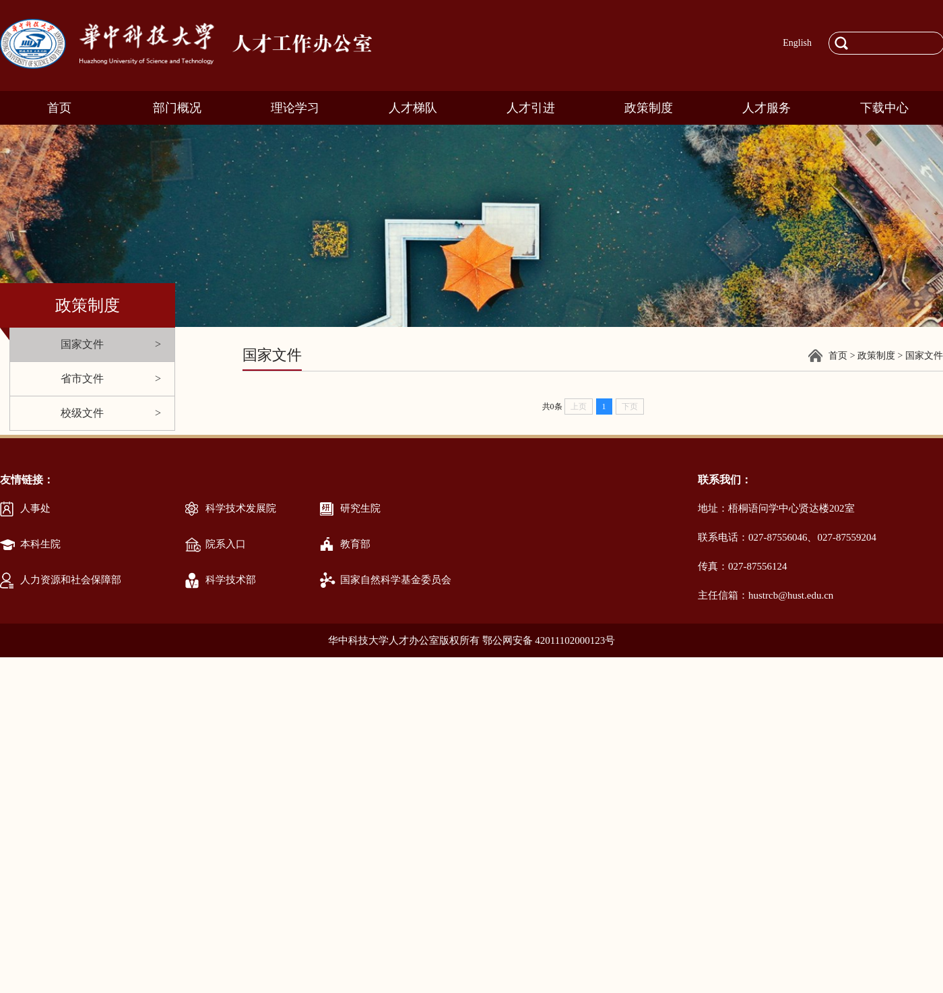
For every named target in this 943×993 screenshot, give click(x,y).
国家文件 (82, 344)
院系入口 (225, 544)
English (797, 43)
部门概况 (177, 108)
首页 (59, 108)
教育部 (355, 544)
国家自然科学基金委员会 (395, 579)
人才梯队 (413, 108)
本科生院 (40, 544)
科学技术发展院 (240, 508)
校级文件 (82, 413)
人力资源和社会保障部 (70, 579)
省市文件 (82, 378)
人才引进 (531, 108)
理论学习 (295, 108)
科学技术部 (230, 579)
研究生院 (360, 508)
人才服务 (766, 108)
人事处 (35, 508)
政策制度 (648, 108)
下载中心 (884, 108)
